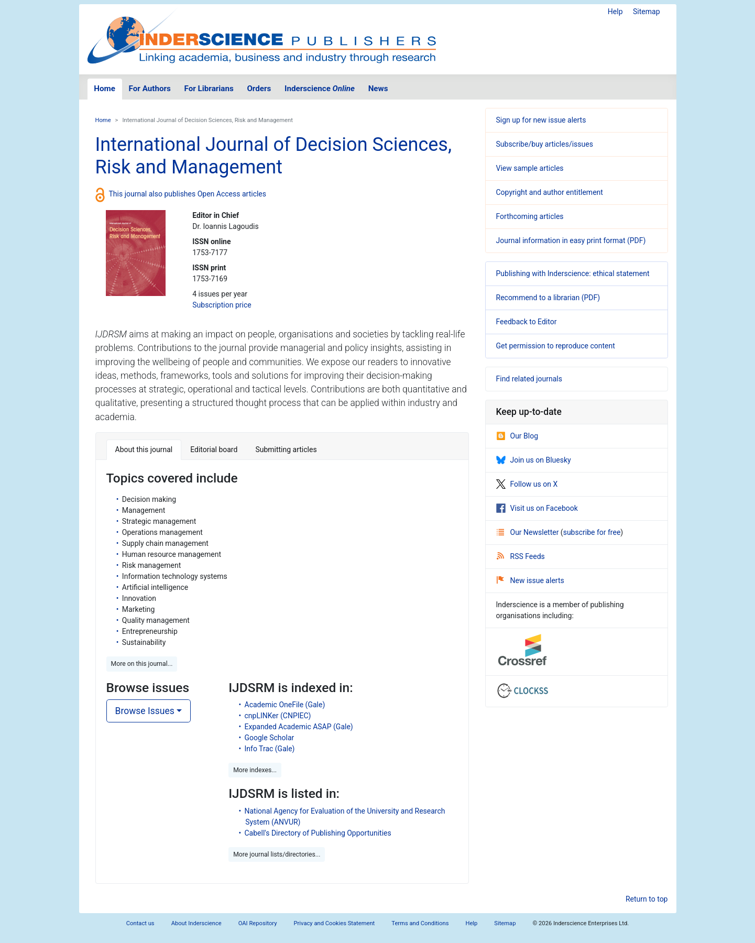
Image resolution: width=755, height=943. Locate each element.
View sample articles (530, 168)
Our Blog (517, 436)
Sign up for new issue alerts (541, 120)
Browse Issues (144, 711)
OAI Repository (257, 923)
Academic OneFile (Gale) (285, 704)
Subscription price (221, 305)
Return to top (647, 899)
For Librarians (208, 88)
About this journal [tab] (144, 449)
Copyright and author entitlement (549, 192)
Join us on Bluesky (533, 460)
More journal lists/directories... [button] (276, 854)
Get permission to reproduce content (555, 346)
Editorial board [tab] (213, 449)
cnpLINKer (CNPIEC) (278, 715)
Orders (259, 88)
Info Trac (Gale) (270, 748)
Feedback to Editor (526, 321)
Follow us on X (527, 484)
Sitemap (646, 11)
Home (104, 88)
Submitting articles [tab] (285, 449)
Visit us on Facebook (537, 508)
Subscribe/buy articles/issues (544, 144)
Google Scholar (269, 737)
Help (615, 11)
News (378, 88)
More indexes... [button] (255, 770)
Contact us (140, 923)
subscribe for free (592, 532)
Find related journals (529, 379)
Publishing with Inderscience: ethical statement (573, 273)
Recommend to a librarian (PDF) (548, 297)
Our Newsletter (529, 532)
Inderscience (320, 88)
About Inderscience (196, 923)
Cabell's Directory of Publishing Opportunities (318, 833)
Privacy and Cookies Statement (334, 923)
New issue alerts (530, 580)
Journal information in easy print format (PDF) (571, 240)
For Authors (150, 88)
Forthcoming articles (530, 216)
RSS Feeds (521, 556)
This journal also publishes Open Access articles (188, 194)
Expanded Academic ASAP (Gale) (299, 726)
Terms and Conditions (419, 923)
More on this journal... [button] (142, 663)
